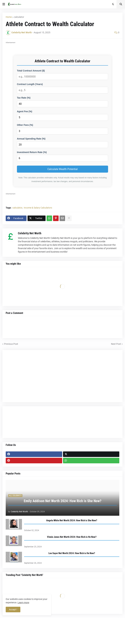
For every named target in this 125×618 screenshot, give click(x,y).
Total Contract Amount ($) (31, 70)
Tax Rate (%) (23, 97)
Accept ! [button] (13, 609)
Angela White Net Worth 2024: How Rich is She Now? (71, 520)
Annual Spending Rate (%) (31, 138)
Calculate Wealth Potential (62, 169)
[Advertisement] (62, 376)
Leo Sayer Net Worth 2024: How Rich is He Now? (72, 553)
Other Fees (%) (25, 125)
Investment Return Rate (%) (32, 152)
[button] (3, 4)
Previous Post (11, 344)
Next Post (116, 344)
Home (9, 17)
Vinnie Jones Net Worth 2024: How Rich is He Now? (72, 536)
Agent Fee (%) (24, 111)
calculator (19, 17)
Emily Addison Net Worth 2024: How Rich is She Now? (62, 501)
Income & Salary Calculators (38, 208)
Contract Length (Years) (30, 84)
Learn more (23, 602)
